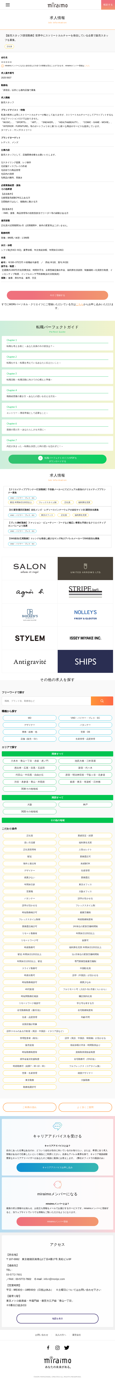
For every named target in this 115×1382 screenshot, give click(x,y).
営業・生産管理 (29, 1073)
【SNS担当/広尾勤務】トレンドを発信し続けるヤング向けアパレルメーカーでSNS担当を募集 (53, 538)
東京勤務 (29, 1080)
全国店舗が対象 (29, 1024)
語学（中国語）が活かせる (85, 975)
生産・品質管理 (29, 1017)
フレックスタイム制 (47, 502)
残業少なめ (85, 982)
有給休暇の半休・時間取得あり (85, 1045)
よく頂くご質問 (85, 1107)
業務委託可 (85, 856)
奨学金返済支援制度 (29, 1059)
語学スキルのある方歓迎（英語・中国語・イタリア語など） (36, 1031)
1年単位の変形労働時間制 (85, 926)
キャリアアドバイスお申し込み (57, 1167)
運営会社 (76, 1335)
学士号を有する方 (85, 1003)
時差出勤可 (29, 975)
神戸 (85, 804)
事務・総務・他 (29, 732)
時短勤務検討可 (29, 912)
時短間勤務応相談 (29, 996)
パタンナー (85, 725)
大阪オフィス (85, 891)
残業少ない (29, 877)
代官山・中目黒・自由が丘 (30, 774)
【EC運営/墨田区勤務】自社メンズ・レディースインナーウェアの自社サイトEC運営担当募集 (53, 510)
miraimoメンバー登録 (57, 1221)
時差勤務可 (29, 947)
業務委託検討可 (29, 926)
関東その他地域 (29, 788)
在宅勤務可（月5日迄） (85, 1059)
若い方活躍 (29, 842)
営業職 (29, 891)
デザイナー (29, 725)
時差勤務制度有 (85, 919)
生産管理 (85, 870)
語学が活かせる (29, 905)
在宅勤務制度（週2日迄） (29, 1010)
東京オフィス (47, 515)
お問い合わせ (41, 1335)
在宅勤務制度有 (85, 1010)
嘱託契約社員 (85, 996)
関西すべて (57, 797)
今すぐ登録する (57, 295)
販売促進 (29, 1045)
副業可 (85, 940)
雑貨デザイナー (85, 1073)
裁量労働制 (85, 912)
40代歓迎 (29, 989)
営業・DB (85, 732)
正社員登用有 (29, 849)
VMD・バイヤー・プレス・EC (22, 498)
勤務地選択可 (29, 1087)
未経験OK (85, 863)
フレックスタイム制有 (29, 919)
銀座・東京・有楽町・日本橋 (85, 781)
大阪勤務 (85, 1080)
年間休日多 (29, 884)
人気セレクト (85, 849)
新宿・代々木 (85, 767)
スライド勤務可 (29, 968)
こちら (87, 66)
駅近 (29, 856)
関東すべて (57, 754)
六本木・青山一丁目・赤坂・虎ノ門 (29, 761)
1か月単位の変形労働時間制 (85, 954)
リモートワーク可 (29, 940)
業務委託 (85, 877)
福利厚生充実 (84, 502)
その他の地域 (57, 820)
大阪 (29, 804)
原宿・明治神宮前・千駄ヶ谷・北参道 (85, 774)
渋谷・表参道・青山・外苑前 (29, 781)
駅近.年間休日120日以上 (21, 502)
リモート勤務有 (29, 933)
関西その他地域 (29, 811)
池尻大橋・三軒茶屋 (85, 761)
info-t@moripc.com (54, 1279)
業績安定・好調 (85, 835)
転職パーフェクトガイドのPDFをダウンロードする (57, 459)
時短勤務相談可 (29, 982)
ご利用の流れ (29, 1107)
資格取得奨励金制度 (85, 1052)
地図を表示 (57, 1318)
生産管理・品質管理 (85, 739)
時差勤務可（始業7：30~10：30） (29, 1066)
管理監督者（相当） (29, 1038)
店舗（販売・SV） (30, 739)
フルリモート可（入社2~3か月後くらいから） (85, 989)
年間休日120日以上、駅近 (29, 961)
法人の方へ (60, 1335)
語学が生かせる (85, 898)
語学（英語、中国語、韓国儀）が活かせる (85, 1038)
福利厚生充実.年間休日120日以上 (85, 947)
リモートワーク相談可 (29, 1003)
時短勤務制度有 (29, 1052)
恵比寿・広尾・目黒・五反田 (29, 767)
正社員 (9, 46)
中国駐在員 (85, 968)
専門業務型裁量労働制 (85, 961)
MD (29, 718)
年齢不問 (85, 1017)
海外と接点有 (29, 863)
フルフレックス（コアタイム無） (85, 1066)
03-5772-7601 (14, 1274)
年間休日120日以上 (85, 933)
